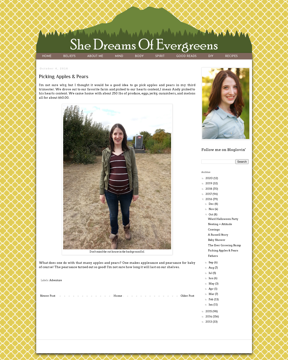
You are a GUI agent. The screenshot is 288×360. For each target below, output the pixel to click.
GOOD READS (186, 56)
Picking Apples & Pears (223, 250)
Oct (211, 214)
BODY (139, 56)
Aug (212, 267)
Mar (212, 294)
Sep (211, 262)
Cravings (214, 229)
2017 (208, 194)
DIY (210, 56)
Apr (211, 288)
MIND (119, 56)
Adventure (55, 280)
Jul (211, 273)
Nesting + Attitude (220, 224)
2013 (209, 321)
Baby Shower (216, 240)
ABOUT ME (95, 56)
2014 (209, 316)
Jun (211, 278)
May (212, 283)
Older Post (187, 295)
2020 (209, 178)
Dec (211, 203)
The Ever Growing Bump (224, 245)
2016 (209, 199)
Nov (212, 209)
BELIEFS (69, 56)
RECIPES (231, 56)
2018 (209, 188)
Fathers (213, 255)
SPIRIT (160, 56)
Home (118, 295)
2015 (208, 311)
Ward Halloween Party (223, 219)
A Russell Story (218, 234)
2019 (209, 183)
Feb (211, 299)
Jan (211, 304)
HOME (46, 56)
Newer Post (47, 295)
